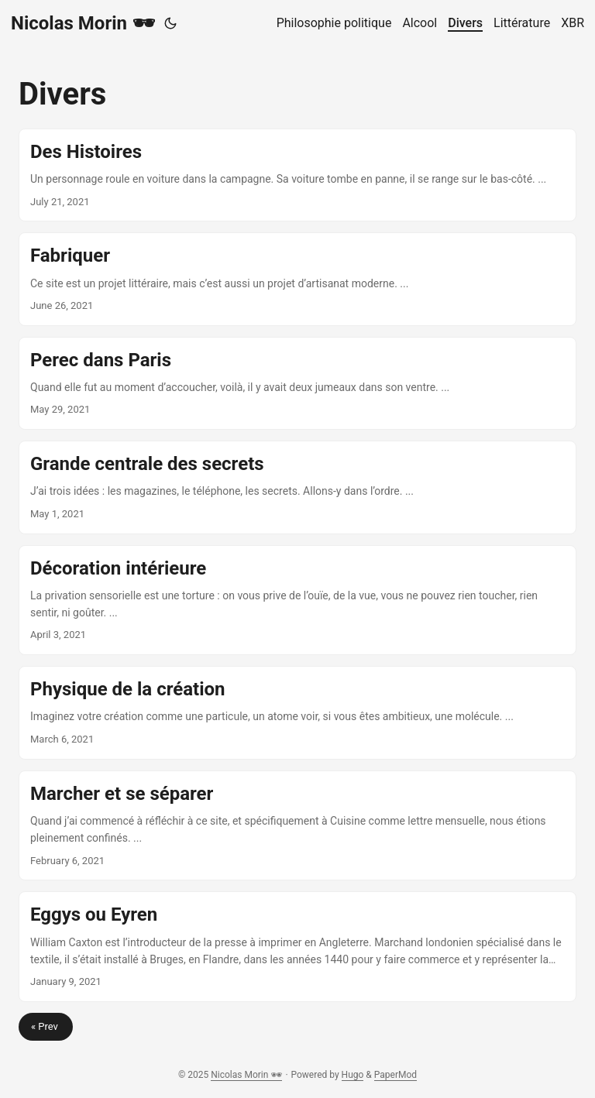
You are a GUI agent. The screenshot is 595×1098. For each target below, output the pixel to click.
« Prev (45, 1026)
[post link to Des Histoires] (297, 175)
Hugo (353, 1074)
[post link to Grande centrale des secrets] (297, 487)
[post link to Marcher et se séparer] (297, 825)
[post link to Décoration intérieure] (297, 600)
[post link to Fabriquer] (297, 278)
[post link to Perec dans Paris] (297, 383)
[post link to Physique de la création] (297, 712)
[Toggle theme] (170, 23)
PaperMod (395, 1074)
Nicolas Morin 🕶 (83, 23)
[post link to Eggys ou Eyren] (297, 946)
